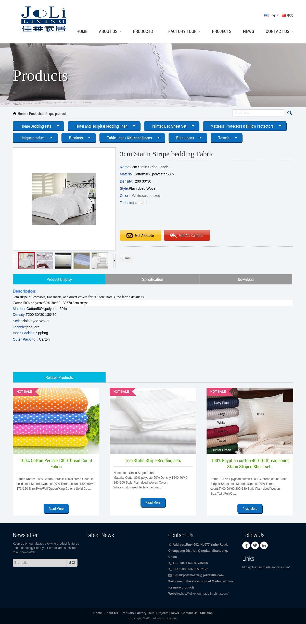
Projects (222, 31)
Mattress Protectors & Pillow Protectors (242, 126)
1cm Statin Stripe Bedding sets (153, 460)
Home (81, 31)
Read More (56, 508)
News (248, 31)
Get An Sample (190, 235)
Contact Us (277, 31)
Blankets (76, 137)
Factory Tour (182, 31)
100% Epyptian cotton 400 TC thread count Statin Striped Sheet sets (250, 463)
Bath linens (185, 137)
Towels (224, 137)
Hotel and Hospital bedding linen (101, 126)
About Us (108, 31)
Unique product (55, 113)
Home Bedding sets (35, 126)
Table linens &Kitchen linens (129, 137)
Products (143, 31)
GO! (72, 563)
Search (290, 112)
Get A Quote (144, 235)
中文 (290, 15)
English (274, 15)
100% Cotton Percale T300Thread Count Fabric (56, 463)
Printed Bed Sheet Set (169, 126)
